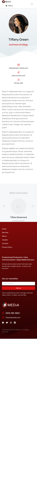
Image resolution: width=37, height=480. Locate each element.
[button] (9, 5)
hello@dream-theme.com (18, 68)
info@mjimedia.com (13, 317)
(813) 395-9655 (13, 313)
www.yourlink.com (18, 75)
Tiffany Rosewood (18, 217)
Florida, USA (18, 83)
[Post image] (18, 206)
